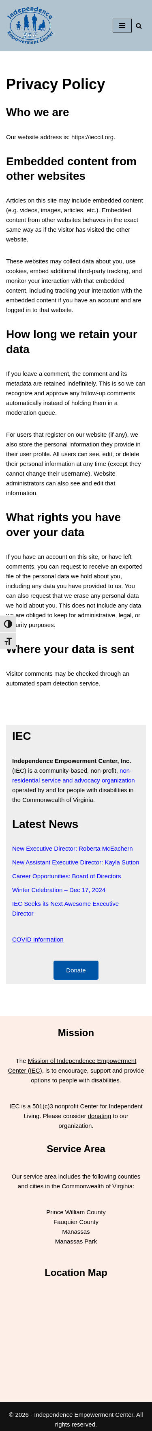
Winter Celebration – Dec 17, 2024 (58, 889)
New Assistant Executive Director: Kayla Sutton (75, 862)
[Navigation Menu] (122, 25)
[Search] (139, 26)
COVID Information (38, 939)
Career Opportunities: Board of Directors (66, 876)
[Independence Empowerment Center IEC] (30, 25)
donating (99, 1115)
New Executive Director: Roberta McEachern (72, 848)
